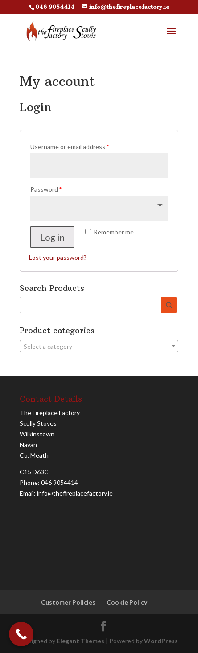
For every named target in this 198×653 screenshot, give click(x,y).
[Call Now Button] (21, 634)
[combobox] (99, 346)
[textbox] (98, 346)
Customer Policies (68, 602)
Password (46, 189)
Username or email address (69, 146)
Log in (52, 237)
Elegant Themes (80, 641)
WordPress (161, 641)
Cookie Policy (127, 602)
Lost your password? (58, 257)
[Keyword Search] (90, 305)
